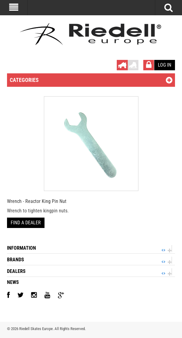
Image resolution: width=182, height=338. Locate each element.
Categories (24, 80)
